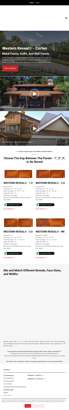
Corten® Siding (8, 368)
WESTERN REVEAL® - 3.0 (18, 215)
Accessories (7, 374)
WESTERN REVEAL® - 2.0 (50, 166)
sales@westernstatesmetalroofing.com (15, 315)
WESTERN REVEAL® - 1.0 (18, 166)
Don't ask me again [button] (38, 405)
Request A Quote (8, 393)
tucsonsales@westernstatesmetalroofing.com (17, 332)
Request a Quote (35, 303)
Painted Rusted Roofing (43, 374)
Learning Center (8, 387)
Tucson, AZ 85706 (9, 326)
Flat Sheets (40, 365)
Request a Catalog (36, 307)
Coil (38, 368)
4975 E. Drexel (8, 323)
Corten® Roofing (8, 365)
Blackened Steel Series (43, 377)
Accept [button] (27, 405)
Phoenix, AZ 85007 (9, 309)
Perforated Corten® (42, 371)
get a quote (10, 52)
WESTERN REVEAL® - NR (50, 215)
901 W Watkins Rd (9, 306)
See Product (9, 192)
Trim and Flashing (9, 371)
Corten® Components (10, 377)
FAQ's (5, 390)
